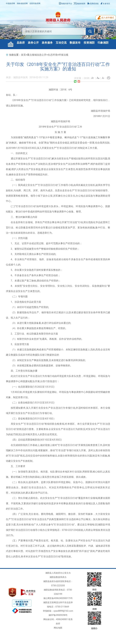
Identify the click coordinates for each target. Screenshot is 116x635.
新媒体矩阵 (79, 4)
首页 (23, 54)
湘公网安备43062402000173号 (58, 598)
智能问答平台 (65, 4)
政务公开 (33, 42)
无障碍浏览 (93, 4)
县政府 (21, 42)
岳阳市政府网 (34, 3)
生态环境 (52, 54)
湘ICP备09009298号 (58, 615)
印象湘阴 (103, 42)
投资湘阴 (89, 42)
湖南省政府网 (22, 3)
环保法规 (63, 54)
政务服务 (47, 42)
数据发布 (75, 42)
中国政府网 (10, 3)
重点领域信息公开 (36, 54)
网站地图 (58, 628)
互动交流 (61, 42)
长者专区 (105, 4)
